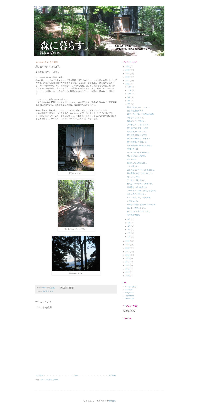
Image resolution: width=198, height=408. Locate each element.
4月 (129, 226)
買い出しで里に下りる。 (137, 208)
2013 (128, 265)
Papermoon (129, 296)
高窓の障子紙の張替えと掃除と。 (140, 145)
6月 (129, 219)
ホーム (76, 375)
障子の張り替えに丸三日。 (138, 135)
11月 (130, 90)
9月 (129, 97)
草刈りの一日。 (133, 149)
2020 (128, 241)
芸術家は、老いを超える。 (138, 187)
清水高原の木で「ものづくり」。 (140, 173)
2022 (128, 80)
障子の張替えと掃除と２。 (138, 142)
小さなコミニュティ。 (136, 118)
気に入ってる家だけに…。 (138, 163)
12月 (130, 87)
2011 (128, 272)
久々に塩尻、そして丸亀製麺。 (139, 198)
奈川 (51, 291)
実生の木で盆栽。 (134, 215)
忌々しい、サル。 (134, 177)
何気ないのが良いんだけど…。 (139, 211)
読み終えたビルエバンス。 (138, 132)
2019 (128, 244)
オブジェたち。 (133, 201)
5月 (129, 223)
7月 (129, 104)
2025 (128, 70)
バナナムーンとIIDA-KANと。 (139, 152)
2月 (129, 233)
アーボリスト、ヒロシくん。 (138, 125)
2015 (128, 258)
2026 (128, 66)
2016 (128, 255)
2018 (128, 248)
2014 (128, 262)
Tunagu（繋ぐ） (131, 287)
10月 (130, 94)
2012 (128, 269)
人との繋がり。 (133, 166)
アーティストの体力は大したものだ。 (142, 191)
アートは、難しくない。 (137, 180)
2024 (128, 73)
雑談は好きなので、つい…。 (138, 107)
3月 (129, 230)
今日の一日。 (132, 159)
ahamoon (128, 290)
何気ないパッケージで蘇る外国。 (140, 184)
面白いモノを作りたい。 (137, 194)
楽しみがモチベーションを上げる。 (141, 170)
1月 (129, 237)
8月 (129, 101)
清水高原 (45, 291)
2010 (128, 276)
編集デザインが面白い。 (137, 121)
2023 (128, 77)
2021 (128, 84)
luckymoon (129, 293)
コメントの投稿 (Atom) (49, 380)
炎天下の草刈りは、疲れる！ (138, 138)
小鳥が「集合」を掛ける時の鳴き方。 (142, 205)
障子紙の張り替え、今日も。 (138, 128)
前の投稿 (112, 375)
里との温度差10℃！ (135, 111)
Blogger (112, 401)
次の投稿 (39, 375)
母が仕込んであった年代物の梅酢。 (141, 114)
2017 (128, 251)
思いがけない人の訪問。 (137, 156)
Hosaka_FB (129, 299)
